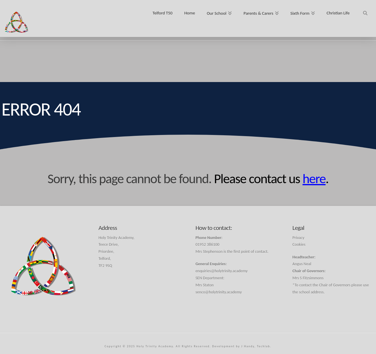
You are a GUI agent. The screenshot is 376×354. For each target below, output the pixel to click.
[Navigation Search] (365, 11)
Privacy (298, 237)
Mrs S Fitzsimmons (308, 277)
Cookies (299, 244)
